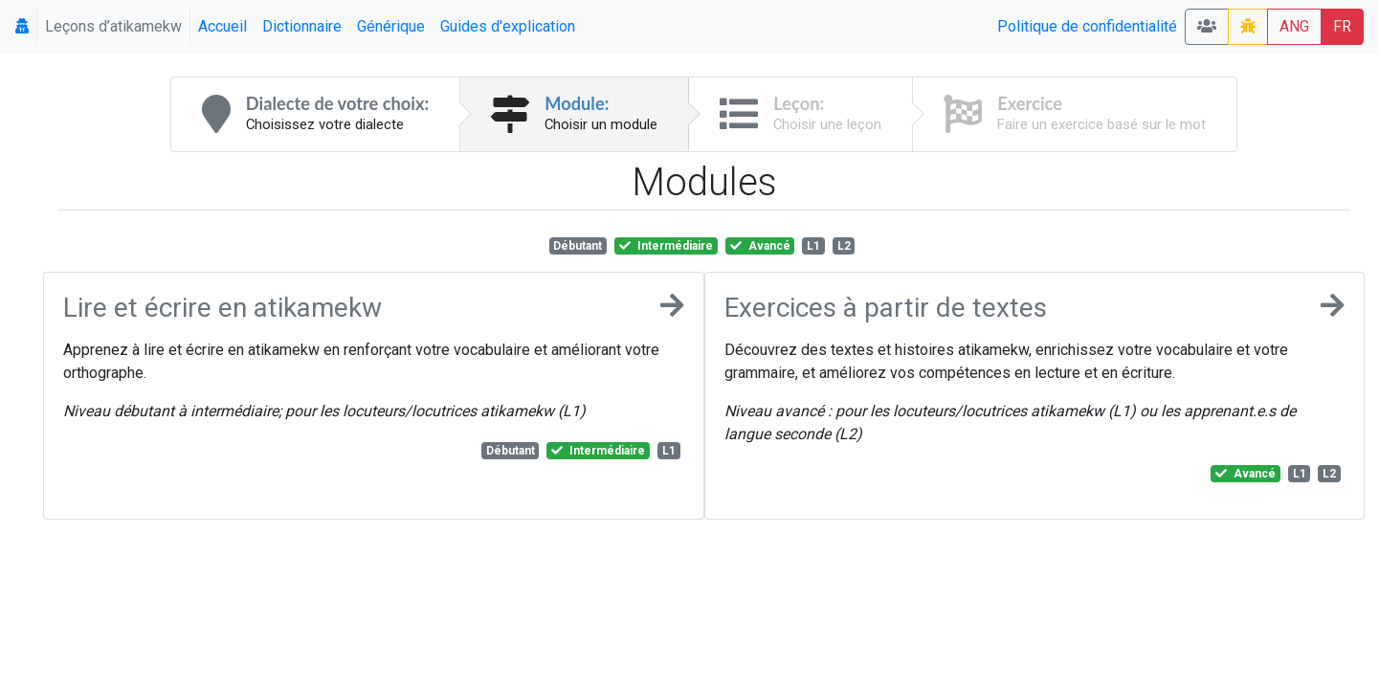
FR (1342, 26)
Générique (391, 26)
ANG (1294, 26)
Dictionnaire (302, 26)
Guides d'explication (507, 26)
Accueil (222, 26)
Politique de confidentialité (1087, 26)
